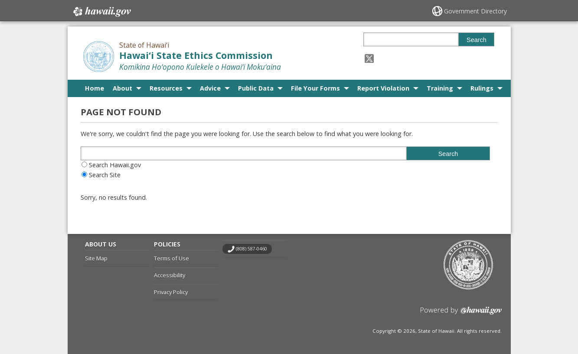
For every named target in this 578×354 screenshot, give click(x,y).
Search (477, 39)
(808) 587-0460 (251, 249)
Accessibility (169, 275)
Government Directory (475, 11)
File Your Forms (315, 88)
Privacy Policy (171, 292)
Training (440, 88)
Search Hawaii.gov (115, 165)
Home (94, 88)
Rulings (481, 88)
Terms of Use (171, 258)
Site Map (96, 258)
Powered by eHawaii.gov (461, 314)
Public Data (256, 88)
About (122, 88)
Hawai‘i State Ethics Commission (196, 55)
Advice (210, 88)
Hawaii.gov (101, 11)
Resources (166, 88)
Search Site (105, 175)
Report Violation (383, 88)
